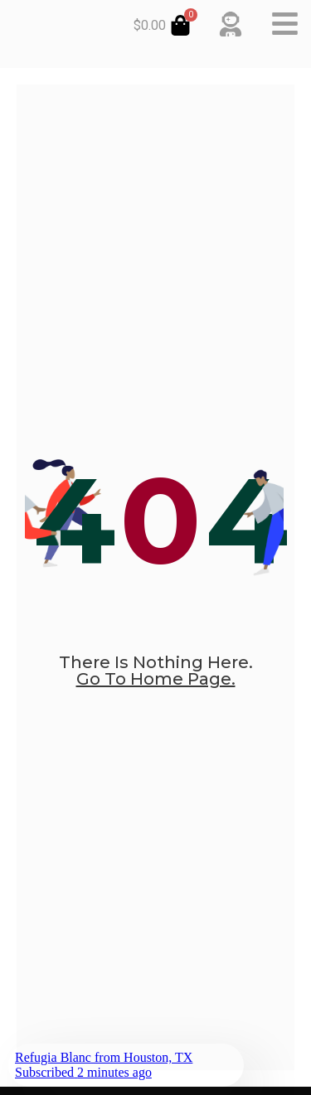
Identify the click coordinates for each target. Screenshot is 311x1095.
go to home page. (156, 679)
